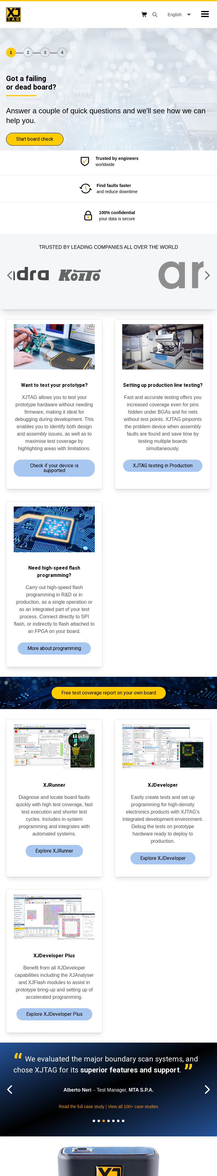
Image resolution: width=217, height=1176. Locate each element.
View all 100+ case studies (39, 1123)
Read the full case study (188, 1106)
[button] (10, 275)
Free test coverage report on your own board (108, 693)
